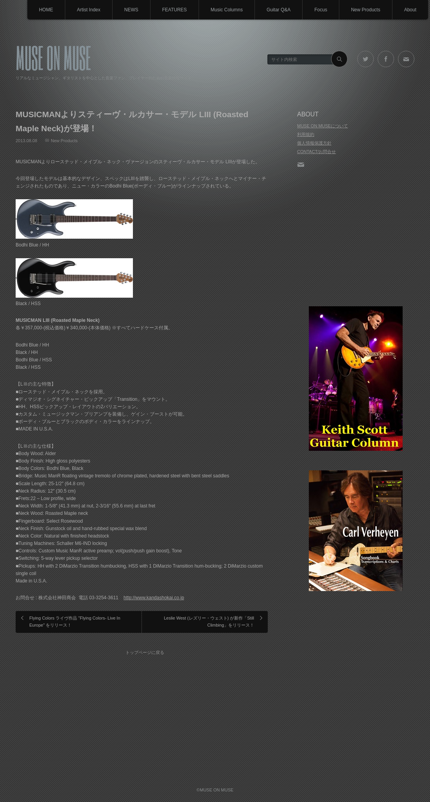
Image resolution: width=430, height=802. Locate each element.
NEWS (131, 10)
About (410, 10)
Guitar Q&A (278, 10)
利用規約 (305, 134)
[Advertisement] (355, 238)
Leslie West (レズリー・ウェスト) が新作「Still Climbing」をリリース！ (209, 621)
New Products (365, 10)
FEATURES (174, 10)
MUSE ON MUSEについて (322, 125)
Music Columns (227, 10)
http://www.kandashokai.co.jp (154, 597)
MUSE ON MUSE (53, 57)
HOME (46, 10)
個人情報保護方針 (314, 143)
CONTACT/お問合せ (316, 151)
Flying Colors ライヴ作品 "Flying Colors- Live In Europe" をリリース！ (74, 621)
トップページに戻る (144, 652)
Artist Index (88, 10)
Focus (320, 10)
